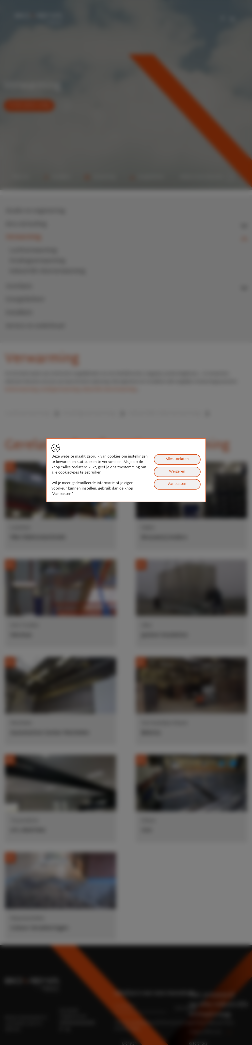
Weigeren (177, 471)
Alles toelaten (177, 459)
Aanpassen (177, 484)
